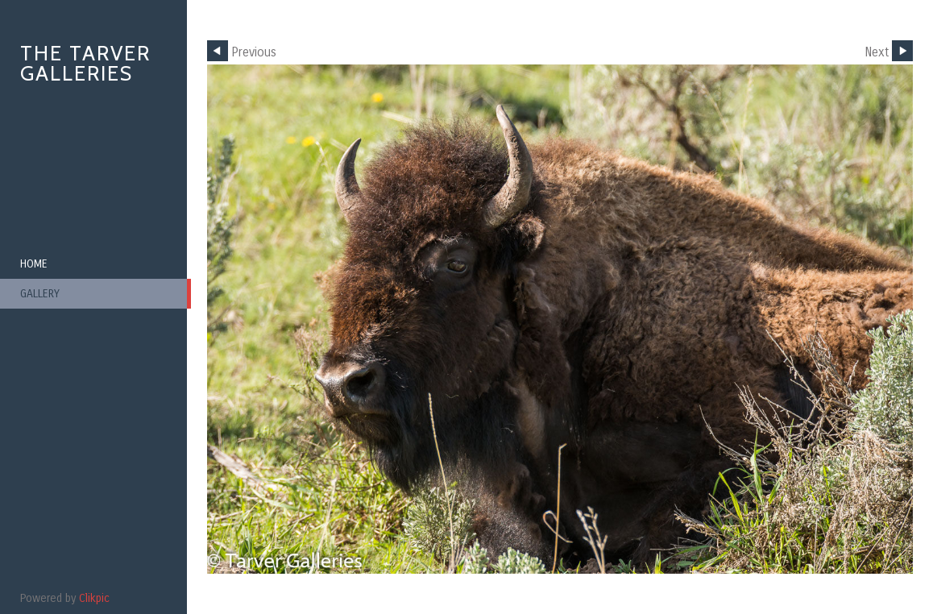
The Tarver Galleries (85, 63)
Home (34, 264)
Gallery (40, 294)
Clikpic (94, 598)
